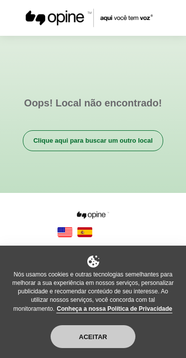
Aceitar (93, 337)
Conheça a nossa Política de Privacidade (114, 308)
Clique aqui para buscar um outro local (93, 140)
